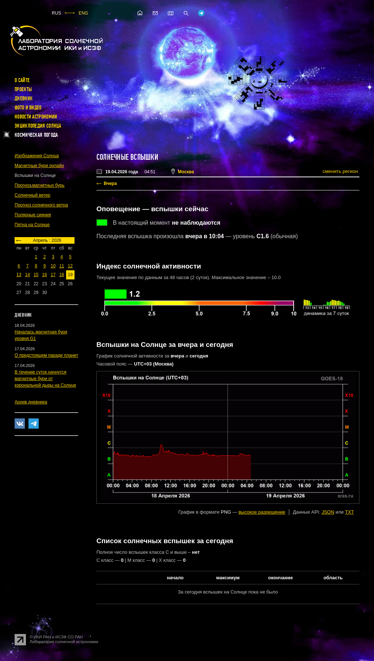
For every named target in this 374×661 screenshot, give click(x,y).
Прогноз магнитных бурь (39, 185)
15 (36, 274)
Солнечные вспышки (127, 157)
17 (53, 274)
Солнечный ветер (32, 195)
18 (61, 274)
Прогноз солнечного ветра (41, 205)
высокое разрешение (261, 512)
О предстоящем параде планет (46, 355)
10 (53, 265)
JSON (327, 512)
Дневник (24, 98)
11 (61, 265)
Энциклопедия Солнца (38, 126)
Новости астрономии (36, 116)
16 (44, 274)
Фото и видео (28, 107)
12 (70, 265)
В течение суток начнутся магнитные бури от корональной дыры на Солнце (45, 379)
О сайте (22, 80)
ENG (83, 13)
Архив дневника (31, 402)
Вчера (110, 183)
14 (27, 274)
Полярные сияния (33, 214)
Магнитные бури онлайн (39, 165)
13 (18, 274)
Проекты (23, 89)
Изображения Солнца (37, 155)
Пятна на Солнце (32, 224)
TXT (349, 512)
